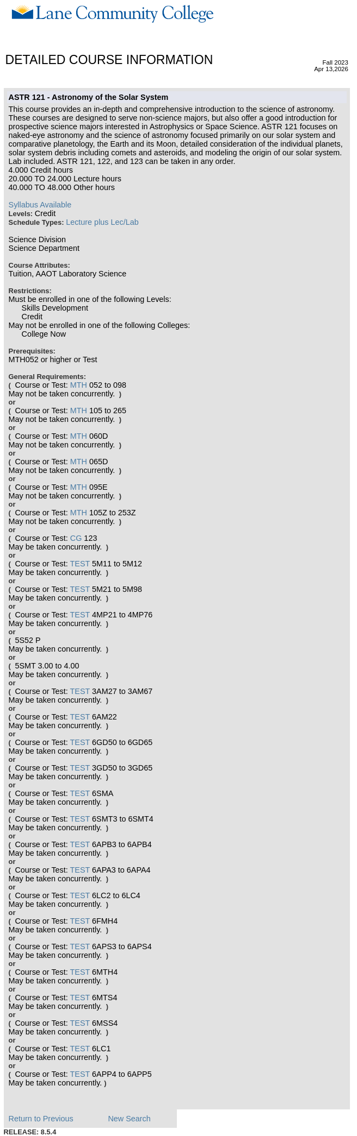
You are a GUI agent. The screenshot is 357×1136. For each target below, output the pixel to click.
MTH (78, 385)
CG (76, 538)
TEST (80, 563)
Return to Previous (41, 1118)
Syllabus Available (40, 204)
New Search (129, 1118)
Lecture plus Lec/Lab (102, 222)
